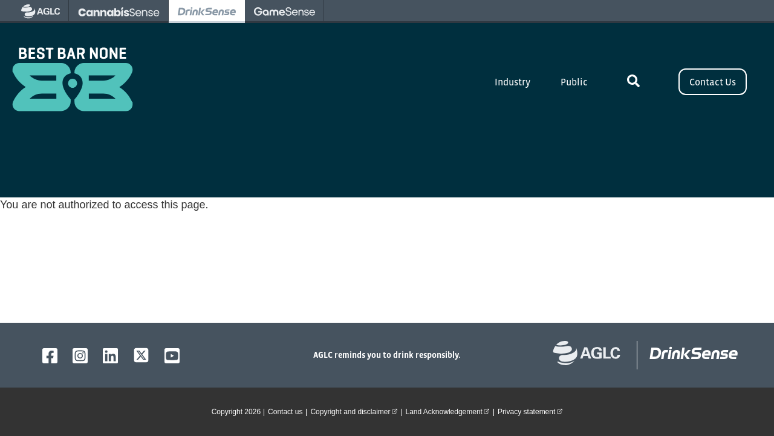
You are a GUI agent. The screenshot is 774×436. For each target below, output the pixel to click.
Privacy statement (532, 411)
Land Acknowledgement (449, 411)
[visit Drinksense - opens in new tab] (207, 11)
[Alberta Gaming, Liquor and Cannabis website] (592, 355)
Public (574, 82)
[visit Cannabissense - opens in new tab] (119, 11)
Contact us (285, 412)
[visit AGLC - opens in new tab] (40, 11)
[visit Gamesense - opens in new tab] (284, 11)
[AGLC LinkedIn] (110, 355)
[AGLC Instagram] (80, 355)
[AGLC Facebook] (49, 355)
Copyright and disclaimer (355, 411)
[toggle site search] (633, 82)
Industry (512, 82)
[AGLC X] (141, 355)
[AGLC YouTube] (172, 355)
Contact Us (712, 81)
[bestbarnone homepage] (687, 355)
